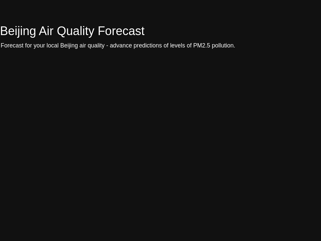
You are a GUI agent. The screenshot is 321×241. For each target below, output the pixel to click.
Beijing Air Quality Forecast (72, 31)
